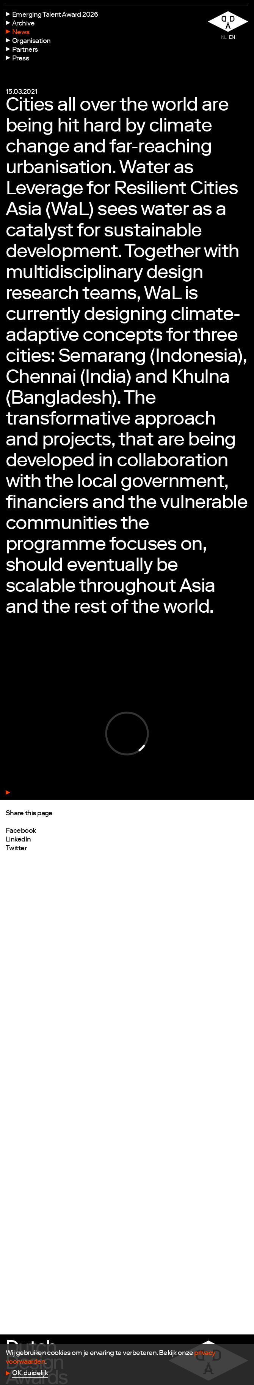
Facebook (21, 831)
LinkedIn (18, 840)
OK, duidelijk (30, 1373)
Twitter (16, 848)
